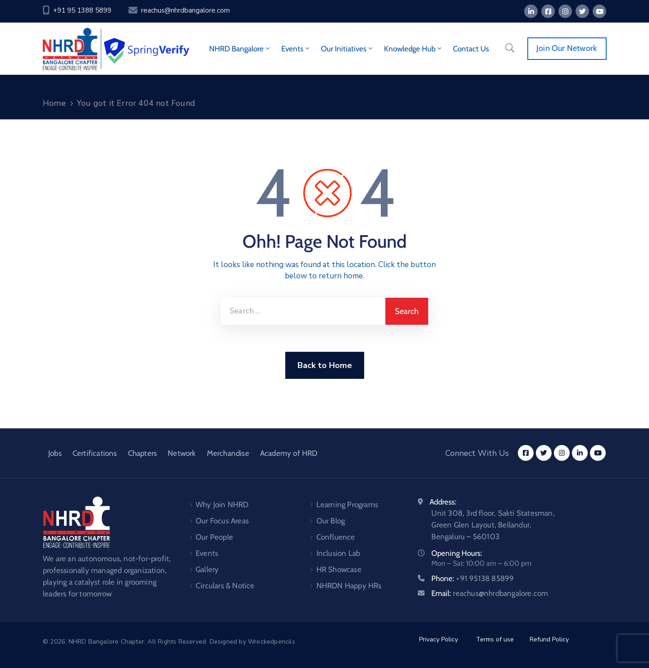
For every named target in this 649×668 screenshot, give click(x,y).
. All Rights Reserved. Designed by (196, 641)
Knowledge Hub (413, 48)
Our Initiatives (347, 48)
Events (296, 48)
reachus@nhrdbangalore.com (185, 10)
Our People (214, 536)
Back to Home (324, 365)
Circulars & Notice (225, 585)
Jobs (55, 453)
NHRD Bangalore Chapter (106, 641)
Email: (489, 593)
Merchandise (228, 453)
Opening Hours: (456, 553)
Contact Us (471, 48)
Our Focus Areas (222, 520)
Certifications (95, 453)
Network (182, 453)
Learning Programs (347, 504)
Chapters (142, 453)
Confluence (335, 536)
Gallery (207, 569)
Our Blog (330, 520)
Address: (443, 501)
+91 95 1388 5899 (82, 10)
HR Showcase (338, 569)
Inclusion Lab (338, 553)
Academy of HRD (289, 453)
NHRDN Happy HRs (349, 585)
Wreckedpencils (271, 641)
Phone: (472, 578)
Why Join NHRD (222, 504)
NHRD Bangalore (240, 48)
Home (54, 103)
